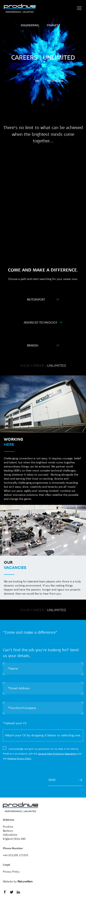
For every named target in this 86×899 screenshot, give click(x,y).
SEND (65, 780)
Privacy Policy (11, 871)
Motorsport (36, 299)
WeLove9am (25, 881)
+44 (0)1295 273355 (15, 855)
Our (15, 565)
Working (13, 442)
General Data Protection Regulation (57, 753)
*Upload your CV (15, 723)
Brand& (33, 345)
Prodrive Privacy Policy (19, 758)
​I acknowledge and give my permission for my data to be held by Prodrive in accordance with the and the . (42, 754)
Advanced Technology (40, 322)
